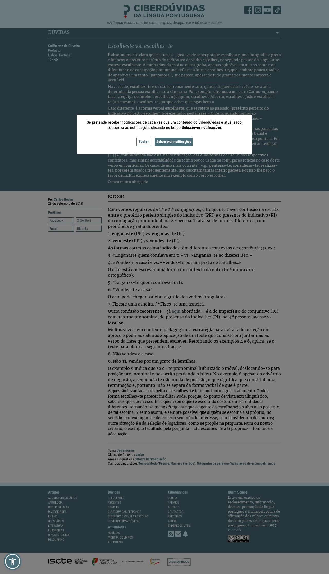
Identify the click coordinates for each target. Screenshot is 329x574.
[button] (12, 561)
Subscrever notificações (173, 141)
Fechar (144, 141)
